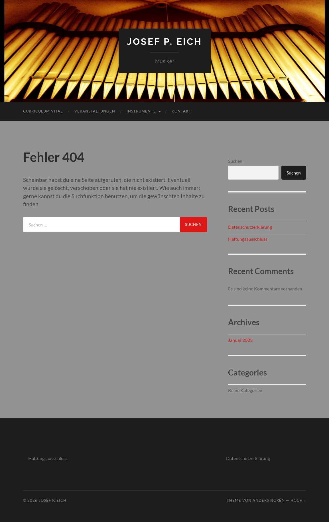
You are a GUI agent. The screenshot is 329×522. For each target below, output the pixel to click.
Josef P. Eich (164, 41)
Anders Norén (269, 500)
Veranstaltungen (94, 111)
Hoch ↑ (298, 500)
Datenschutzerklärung (250, 227)
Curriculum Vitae (43, 111)
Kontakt (181, 111)
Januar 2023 (240, 340)
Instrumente (141, 111)
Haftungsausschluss (247, 239)
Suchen (235, 161)
